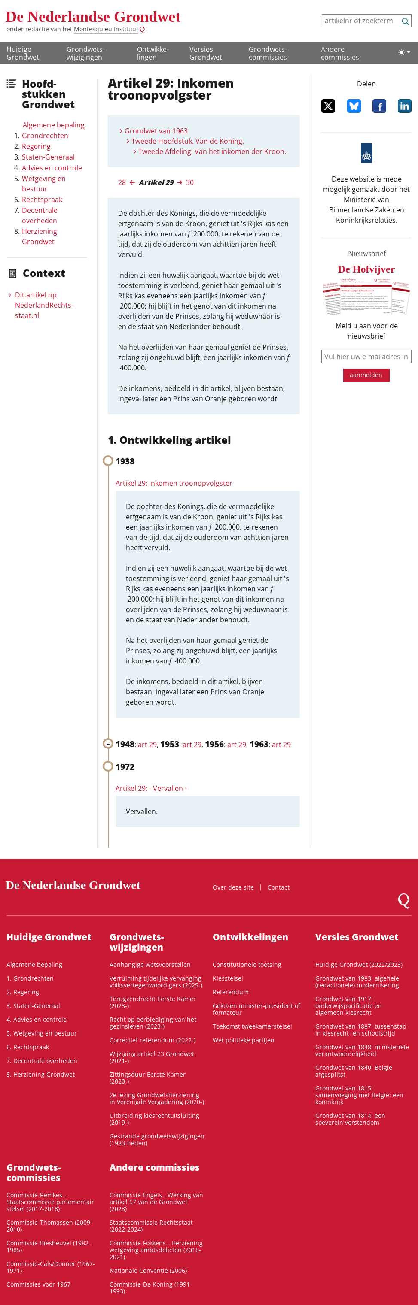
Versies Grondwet (205, 53)
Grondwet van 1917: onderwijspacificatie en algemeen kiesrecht (348, 1006)
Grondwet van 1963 (156, 131)
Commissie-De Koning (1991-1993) (151, 1287)
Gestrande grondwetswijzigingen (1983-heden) (157, 1139)
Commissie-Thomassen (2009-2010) (49, 1225)
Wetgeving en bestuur (44, 184)
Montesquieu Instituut (106, 29)
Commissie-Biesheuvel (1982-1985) (48, 1246)
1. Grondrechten (30, 978)
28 (122, 182)
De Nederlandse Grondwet (93, 16)
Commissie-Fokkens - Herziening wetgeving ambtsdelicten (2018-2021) (156, 1250)
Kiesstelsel (228, 978)
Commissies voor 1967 (38, 1284)
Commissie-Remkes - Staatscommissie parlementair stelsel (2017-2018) (50, 1202)
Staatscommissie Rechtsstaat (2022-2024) (151, 1225)
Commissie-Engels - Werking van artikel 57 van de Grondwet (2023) (156, 1202)
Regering (36, 146)
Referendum (231, 992)
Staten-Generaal (48, 157)
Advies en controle (52, 168)
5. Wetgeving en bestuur (41, 1033)
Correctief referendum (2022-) (152, 1040)
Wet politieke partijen (244, 1040)
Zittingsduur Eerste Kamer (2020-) (148, 1077)
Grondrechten (45, 135)
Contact (279, 887)
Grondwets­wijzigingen (86, 53)
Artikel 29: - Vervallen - (151, 788)
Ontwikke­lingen (153, 53)
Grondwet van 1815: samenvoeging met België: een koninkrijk (359, 1095)
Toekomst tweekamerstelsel (252, 1026)
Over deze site (233, 887)
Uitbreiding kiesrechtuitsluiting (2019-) (154, 1118)
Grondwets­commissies (268, 53)
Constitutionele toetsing (247, 964)
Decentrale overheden (40, 215)
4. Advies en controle (36, 1019)
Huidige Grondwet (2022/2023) (359, 964)
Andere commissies (340, 53)
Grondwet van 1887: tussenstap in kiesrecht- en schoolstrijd (360, 1029)
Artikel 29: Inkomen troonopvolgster (174, 483)
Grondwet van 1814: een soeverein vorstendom (350, 1118)
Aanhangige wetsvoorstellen (150, 964)
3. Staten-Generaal (33, 1006)
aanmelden (366, 375)
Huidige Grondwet (22, 53)
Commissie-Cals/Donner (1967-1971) (50, 1267)
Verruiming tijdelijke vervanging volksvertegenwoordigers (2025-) (156, 981)
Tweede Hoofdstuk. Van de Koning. (187, 141)
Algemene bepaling (54, 125)
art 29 (147, 744)
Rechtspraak (42, 199)
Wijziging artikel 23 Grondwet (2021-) (152, 1057)
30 (190, 182)
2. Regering (22, 992)
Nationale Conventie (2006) (148, 1270)
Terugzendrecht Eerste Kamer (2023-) (153, 1002)
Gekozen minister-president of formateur (256, 1009)
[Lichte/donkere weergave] (404, 52)
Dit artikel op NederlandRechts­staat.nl (44, 305)
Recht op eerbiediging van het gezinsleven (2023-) (153, 1022)
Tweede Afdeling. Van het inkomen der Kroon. (212, 151)
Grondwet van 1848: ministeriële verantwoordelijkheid (362, 1050)
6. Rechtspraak (27, 1047)
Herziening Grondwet (39, 236)
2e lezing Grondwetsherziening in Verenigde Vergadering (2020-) (157, 1098)
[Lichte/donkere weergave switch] (404, 52)
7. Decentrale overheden (41, 1061)
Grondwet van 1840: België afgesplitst (353, 1070)
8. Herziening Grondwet (40, 1074)
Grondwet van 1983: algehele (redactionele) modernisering (357, 981)
